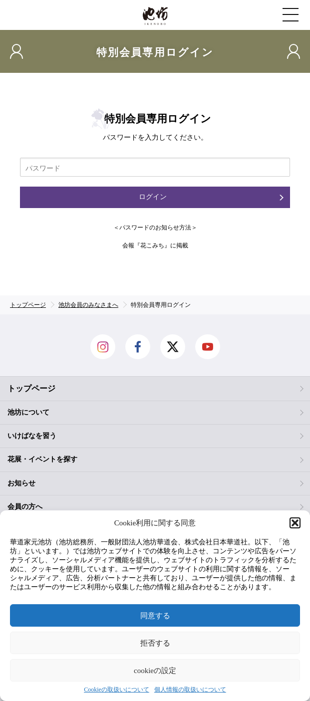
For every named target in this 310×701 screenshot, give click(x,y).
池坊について (28, 412)
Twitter (172, 346)
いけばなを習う (31, 436)
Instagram (102, 346)
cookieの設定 (155, 671)
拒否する (155, 643)
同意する (155, 616)
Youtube (207, 346)
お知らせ (21, 483)
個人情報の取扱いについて (190, 690)
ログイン (153, 197)
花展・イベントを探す (42, 459)
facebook (137, 346)
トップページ (31, 388)
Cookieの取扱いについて (116, 690)
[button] (295, 523)
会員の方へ (24, 506)
